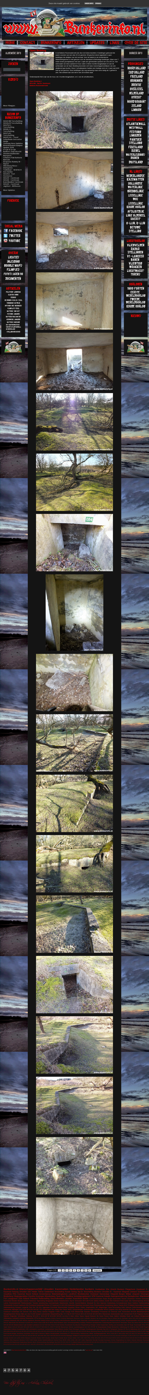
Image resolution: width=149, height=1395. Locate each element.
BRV (118, 1331)
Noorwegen (107, 1340)
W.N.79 (137, 1338)
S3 (109, 1312)
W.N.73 (126, 1305)
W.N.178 (146, 1333)
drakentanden (115, 1314)
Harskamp (20, 1333)
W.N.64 (39, 1344)
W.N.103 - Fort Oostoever (9, 175)
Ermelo (47, 1320)
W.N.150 (116, 1342)
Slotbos (101, 1301)
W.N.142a (122, 1333)
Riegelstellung (85, 1325)
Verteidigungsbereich (82, 1296)
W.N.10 (14, 1327)
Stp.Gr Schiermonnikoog (39, 1342)
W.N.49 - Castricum (11, 178)
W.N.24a (11, 1344)
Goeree (26, 1301)
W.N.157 (59, 1331)
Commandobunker (95, 1299)
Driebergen (124, 1335)
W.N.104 (83, 1342)
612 (86, 1327)
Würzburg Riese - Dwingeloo (10, 167)
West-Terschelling (114, 1307)
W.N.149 (135, 1318)
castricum (22, 1305)
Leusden (68, 1298)
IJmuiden (49, 1289)
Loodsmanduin (49, 1329)
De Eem (97, 1303)
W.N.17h (6, 1335)
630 (122, 1314)
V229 (85, 1338)
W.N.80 (47, 1344)
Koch (82, 1318)
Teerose (120, 1329)
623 (46, 1325)
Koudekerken (21, 1329)
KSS (72, 1312)
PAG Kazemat (19, 1294)
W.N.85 (95, 1314)
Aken (72, 1316)
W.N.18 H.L (66, 1331)
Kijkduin (6, 1316)
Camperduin (128, 1314)
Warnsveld (12, 1322)
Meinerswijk (79, 1312)
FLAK (135, 1314)
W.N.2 (147, 1342)
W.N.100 (146, 1329)
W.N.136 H (114, 1333)
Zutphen (112, 1309)
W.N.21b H (18, 1335)
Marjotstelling (55, 1314)
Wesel (88, 1331)
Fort (5, 1298)
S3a (107, 1289)
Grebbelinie (100, 1289)
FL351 (27, 1340)
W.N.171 (127, 1342)
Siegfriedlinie (90, 1307)
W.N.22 (25, 1335)
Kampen (18, 1307)
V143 (63, 1342)
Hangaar (146, 1307)
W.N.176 (141, 1318)
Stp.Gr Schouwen (76, 1301)
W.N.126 (99, 1342)
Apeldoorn (31, 1320)
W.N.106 (94, 1342)
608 (18, 1320)
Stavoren (29, 1342)
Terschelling (59, 1292)
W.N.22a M (109, 1338)
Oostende (33, 1338)
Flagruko (140, 1314)
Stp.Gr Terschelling (85, 1292)
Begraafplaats (102, 1327)
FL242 (57, 1325)
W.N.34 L (33, 1344)
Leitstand (15, 1318)
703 (40, 1309)
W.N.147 (140, 1320)
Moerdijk (95, 1340)
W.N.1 (109, 1333)
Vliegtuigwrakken (21, 1296)
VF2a (147, 1325)
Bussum (93, 1316)
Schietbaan (21, 1316)
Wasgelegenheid (9, 1314)
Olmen (77, 1307)
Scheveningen (89, 1309)
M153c (23, 1338)
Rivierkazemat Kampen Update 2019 (12, 146)
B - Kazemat (115, 1292)
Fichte (57, 1320)
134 (37, 1307)
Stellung (29, 1316)
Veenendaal (104, 1294)
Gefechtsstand (137, 1307)
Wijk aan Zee (25, 1314)
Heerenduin (140, 1309)
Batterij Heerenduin (136, 1305)
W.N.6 (106, 1309)
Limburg (22, 1318)
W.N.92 (36, 1309)
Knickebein (27, 1333)
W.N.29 (30, 1335)
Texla (129, 1322)
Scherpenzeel (143, 1292)
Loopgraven (13, 1298)
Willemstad (79, 1344)
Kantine (62, 1325)
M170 (47, 1322)
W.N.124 (20, 1327)
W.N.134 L (105, 1342)
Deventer (118, 1335)
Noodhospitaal (54, 1333)
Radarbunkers (64, 1301)
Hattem (116, 1316)
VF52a (123, 1320)
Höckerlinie (7, 1309)
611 (41, 1325)
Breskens (22, 1340)
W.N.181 (12, 1335)
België (109, 1327)
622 (116, 1309)
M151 (70, 1309)
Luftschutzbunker (64, 1320)
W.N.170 (128, 1333)
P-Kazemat (103, 1312)
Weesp (18, 1314)
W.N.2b (146, 1301)
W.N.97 (6, 1322)
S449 (43, 1338)
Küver (92, 1305)
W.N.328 (53, 1316)
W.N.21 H (33, 1327)
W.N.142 (84, 1314)
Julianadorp (8, 1318)
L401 (27, 1329)
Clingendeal (47, 1309)
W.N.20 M (6, 1344)
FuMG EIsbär (33, 1340)
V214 (67, 1342)
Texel (58, 1296)
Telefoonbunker (26, 1303)
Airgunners (16, 1340)
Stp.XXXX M (58, 1342)
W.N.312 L (28, 1344)
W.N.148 (26, 1327)
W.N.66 (132, 1338)
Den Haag (55, 1309)
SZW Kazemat (97, 1296)
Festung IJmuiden (19, 1292)
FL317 (137, 1335)
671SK (115, 1331)
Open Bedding (67, 1296)
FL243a (138, 1331)
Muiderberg (8, 1296)
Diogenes (48, 1318)
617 (43, 1325)
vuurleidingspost (79, 1327)
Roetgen (93, 1325)
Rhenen (47, 1305)
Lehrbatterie (33, 1329)
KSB (43, 1322)
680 (97, 1335)
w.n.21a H (66, 1316)
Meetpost (27, 1338)
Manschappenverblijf (30, 1289)
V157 (78, 1338)
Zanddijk (29, 1325)
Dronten (146, 1305)
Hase (111, 1316)
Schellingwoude (91, 1329)
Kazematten (61, 1289)
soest (91, 1344)
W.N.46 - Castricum (11, 180)
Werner (71, 1327)
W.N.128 (40, 1331)
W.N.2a (72, 1331)
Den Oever (63, 1309)
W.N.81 (59, 1316)
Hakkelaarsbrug (9, 1307)
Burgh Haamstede (114, 1299)
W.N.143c (97, 1338)
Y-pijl (24, 1325)
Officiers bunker (63, 1329)
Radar (105, 1299)
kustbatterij (35, 1325)
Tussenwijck (137, 1325)
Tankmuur (32, 1301)
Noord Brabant (58, 1322)
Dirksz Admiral (42, 1312)
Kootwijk (6, 1338)
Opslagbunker (133, 1296)
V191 (81, 1338)
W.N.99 (63, 1335)
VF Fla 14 (126, 1329)
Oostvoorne (29, 1318)
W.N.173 (134, 1333)
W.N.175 (140, 1333)
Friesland (34, 1298)
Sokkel (98, 1325)
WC (97, 1307)
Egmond (103, 1303)
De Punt (132, 1309)
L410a (72, 1340)
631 (89, 1327)
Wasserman (64, 1327)
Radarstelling (44, 1298)
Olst (130, 1301)
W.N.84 (146, 1318)
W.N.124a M (33, 1331)
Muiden (14, 1301)
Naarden (87, 1312)
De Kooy (112, 1335)
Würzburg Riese (96, 1331)
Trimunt (77, 1314)
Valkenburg (133, 1329)
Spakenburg (23, 1342)
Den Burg (32, 1312)
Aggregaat (46, 1307)
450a (11, 1340)
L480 (76, 1340)
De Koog (130, 1327)
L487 (79, 1340)
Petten (83, 1307)
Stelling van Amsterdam (116, 1325)
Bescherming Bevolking (128, 1331)
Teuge (131, 1325)
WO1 (100, 1314)
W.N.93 (11, 1325)
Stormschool (116, 1322)
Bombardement (106, 1335)
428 (105, 1331)
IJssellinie (8, 1294)
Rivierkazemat (99, 1305)
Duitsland (116, 1301)
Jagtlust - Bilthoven (11, 186)
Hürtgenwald (144, 1316)
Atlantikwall (144, 1296)
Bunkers (120, 1289)
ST (69, 1333)
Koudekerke (68, 1325)
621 (40, 1307)
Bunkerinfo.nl (11, 1289)
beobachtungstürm (85, 1335)
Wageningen (103, 1307)
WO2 (140, 1338)
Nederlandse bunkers (82, 1289)
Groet (40, 1322)
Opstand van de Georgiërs (98, 1318)
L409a (68, 1340)
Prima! (98, 3)
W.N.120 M (45, 1316)
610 (108, 1331)
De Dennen (24, 1312)
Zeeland (133, 1292)
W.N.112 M (19, 1331)
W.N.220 (30, 1309)
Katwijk (107, 1296)
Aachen (25, 1320)
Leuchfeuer (40, 1329)
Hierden (40, 1340)
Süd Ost (32, 1307)
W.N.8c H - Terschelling (8, 130)
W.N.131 (53, 1331)
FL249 (129, 1335)
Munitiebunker (83, 1294)
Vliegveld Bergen (117, 1294)
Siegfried (103, 1320)
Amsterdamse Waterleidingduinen (53, 1294)
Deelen (56, 1301)
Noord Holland (32, 1294)
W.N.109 (13, 1331)
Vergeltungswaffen (131, 1320)
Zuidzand (6, 1320)
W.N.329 (65, 1305)
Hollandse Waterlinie (75, 1305)
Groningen (39, 1296)
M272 (37, 1333)
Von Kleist (134, 1322)
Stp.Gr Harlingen (122, 1318)
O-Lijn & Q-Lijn (9, 149)
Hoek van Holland (133, 1316)
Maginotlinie (89, 1340)
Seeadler (47, 1338)
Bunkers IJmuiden (101, 1292)
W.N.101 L (36, 1316)
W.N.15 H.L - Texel (10, 137)
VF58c (92, 1338)
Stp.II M (126, 1325)
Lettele (18, 1338)
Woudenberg (50, 1296)
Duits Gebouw (126, 1307)
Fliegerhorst (130, 1289)
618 (95, 1335)
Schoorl (16, 1305)
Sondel (53, 1338)
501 (27, 1305)
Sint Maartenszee (15, 1342)
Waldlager (69, 1335)
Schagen (83, 1329)
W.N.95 (58, 1327)
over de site (89, 1350)
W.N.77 (52, 1327)
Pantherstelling (144, 1303)
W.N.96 (60, 1344)
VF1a (143, 1325)
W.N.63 (127, 1338)
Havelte (71, 1303)
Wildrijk (73, 1344)
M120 (33, 1333)
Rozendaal (146, 1340)
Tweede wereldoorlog (40, 1303)
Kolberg (13, 1329)
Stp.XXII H (106, 1329)
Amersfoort (77, 1298)
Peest (70, 1329)
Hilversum (77, 1318)
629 (111, 1331)
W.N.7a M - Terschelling (8, 134)
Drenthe (31, 1296)
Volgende (97, 1270)
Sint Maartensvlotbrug (113, 1320)
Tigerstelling (41, 1301)
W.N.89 (53, 1335)
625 (21, 1320)
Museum (42, 1333)
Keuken (146, 1314)
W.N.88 (56, 1344)
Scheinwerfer (8, 1305)
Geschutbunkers (57, 1298)
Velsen (10, 1327)
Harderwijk (40, 1305)
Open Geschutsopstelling (72, 1322)
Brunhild (37, 1320)
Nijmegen (15, 1309)
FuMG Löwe (60, 1312)
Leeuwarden (46, 1314)
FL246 (33, 1314)
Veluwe (124, 1299)
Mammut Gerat (75, 1320)
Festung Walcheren (67, 1318)
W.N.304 (22, 1344)
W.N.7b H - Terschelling (8, 126)
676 (91, 1327)
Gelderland (49, 1292)
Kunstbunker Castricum (13, 182)
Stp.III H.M (70, 1314)
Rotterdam (140, 1340)
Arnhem (138, 1299)
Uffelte (91, 1333)
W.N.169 (122, 1342)
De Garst (100, 1316)
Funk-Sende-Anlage (10, 1333)
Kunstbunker (77, 1325)
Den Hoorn (51, 1325)
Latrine (6, 1303)
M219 (51, 1322)
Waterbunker (63, 1303)
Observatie (84, 1320)
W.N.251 (17, 1344)
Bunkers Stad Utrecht (12, 151)
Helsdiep (123, 1316)
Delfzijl (43, 1320)
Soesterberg (109, 1305)
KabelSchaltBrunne (48, 1340)
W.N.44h (40, 1335)
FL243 (52, 1320)
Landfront (73, 1294)
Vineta (79, 1342)
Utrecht (113, 1289)
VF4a (88, 1338)
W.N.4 (118, 1338)
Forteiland (32, 1305)
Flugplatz (51, 1312)
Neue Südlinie (133, 1303)
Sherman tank (116, 1312)
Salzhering (6, 1342)
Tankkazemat (84, 1333)
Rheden (39, 1338)
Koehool (56, 1340)
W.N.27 (38, 1327)
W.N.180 (86, 1301)
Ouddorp (82, 1322)
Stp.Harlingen (50, 1342)
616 (17, 1322)
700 (100, 1335)
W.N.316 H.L (46, 1327)
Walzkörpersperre (143, 1312)
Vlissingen (144, 1294)
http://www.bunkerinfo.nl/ (19, 1350)
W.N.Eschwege (66, 1344)
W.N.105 (88, 1342)
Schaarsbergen (77, 1309)
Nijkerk (47, 1333)
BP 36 (95, 1327)
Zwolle (107, 1301)
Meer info (89, 3)
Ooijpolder (13, 1316)
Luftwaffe (87, 1318)
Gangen (38, 1314)
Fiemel (36, 1322)
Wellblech (76, 1335)
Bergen (20, 1301)
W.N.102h (7, 1331)
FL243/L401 (29, 1322)
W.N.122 (26, 1331)
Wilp (83, 1344)
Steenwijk (99, 1329)
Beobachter (115, 1327)
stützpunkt (13, 1320)
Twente (121, 1305)
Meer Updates (9, 190)
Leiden (83, 1340)
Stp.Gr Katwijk (59, 1338)
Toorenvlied (126, 1312)
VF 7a (70, 1342)
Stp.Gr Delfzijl (112, 1318)
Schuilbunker (98, 1309)
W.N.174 (103, 1338)
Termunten (124, 1322)
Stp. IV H (63, 1314)
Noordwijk (101, 1340)
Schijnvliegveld (107, 1322)
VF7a (36, 1318)
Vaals (5, 1327)
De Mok (136, 1327)
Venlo (130, 1318)
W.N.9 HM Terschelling (12, 121)
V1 (60, 1305)
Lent (15, 1338)
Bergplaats (49, 1301)
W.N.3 (114, 1338)
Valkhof (75, 1342)
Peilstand (89, 1322)
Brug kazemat (123, 1309)
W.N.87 (51, 1344)
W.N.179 (142, 1342)
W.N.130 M (46, 1331)
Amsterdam (15, 1312)
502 (111, 1301)
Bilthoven (41, 1318)
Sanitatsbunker (97, 1322)
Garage (67, 1312)
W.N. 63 (140, 1329)
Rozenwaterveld (14, 1303)
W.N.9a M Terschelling (12, 123)
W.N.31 (35, 1335)
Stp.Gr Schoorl (68, 1338)
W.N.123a (22, 1309)
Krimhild (11, 1338)
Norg (56, 1329)
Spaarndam (104, 1325)
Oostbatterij (95, 1312)
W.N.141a (111, 1342)
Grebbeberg (111, 1303)
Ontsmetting (63, 1333)
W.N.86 (83, 1331)
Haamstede (7, 1329)
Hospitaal (71, 1307)
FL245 (143, 1331)
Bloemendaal (62, 1307)
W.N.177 (137, 1342)
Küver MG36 (62, 1340)
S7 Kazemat (54, 1305)
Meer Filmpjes (9, 106)
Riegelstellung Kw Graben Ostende (126, 1340)
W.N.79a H (47, 1335)
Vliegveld (125, 1292)
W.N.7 (42, 1344)
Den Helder (32, 1292)
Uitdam (75, 1338)
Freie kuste (124, 1301)
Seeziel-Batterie (80, 1303)
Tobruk (41, 1292)
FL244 (141, 1327)
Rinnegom (76, 1329)
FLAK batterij (94, 1301)
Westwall (90, 1303)
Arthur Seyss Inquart (82, 1316)
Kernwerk (86, 1305)
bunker (86, 1298)
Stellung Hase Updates (13, 143)
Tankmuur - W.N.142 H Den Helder (12, 171)
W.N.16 (140, 1322)
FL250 (133, 1335)
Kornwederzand (121, 1303)
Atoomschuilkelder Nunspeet (11, 155)
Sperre (115, 1305)
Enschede (53, 1307)
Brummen (22, 1322)
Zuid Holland (24, 1298)
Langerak (25, 1307)
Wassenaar (106, 1314)
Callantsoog (123, 1327)
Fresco (106, 1316)
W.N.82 (89, 1314)
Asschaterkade (53, 1303)
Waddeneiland (18, 1325)
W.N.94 (58, 1335)
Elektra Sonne (55, 1318)
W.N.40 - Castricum (11, 184)
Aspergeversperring (119, 1296)
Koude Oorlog (71, 1292)
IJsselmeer (131, 1299)
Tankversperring (137, 1301)
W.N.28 (6, 1325)
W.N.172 (132, 1342)
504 (92, 1335)
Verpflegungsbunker (100, 1333)
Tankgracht (113, 1329)
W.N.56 (123, 1338)
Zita (102, 1331)
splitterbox (6, 1340)
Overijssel (94, 1294)
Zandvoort (140, 1289)
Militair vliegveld (133, 1294)
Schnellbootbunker (94, 1320)
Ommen (113, 1340)
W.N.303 (78, 1331)
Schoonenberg (75, 1333)
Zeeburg (87, 1344)
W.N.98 (133, 1312)
